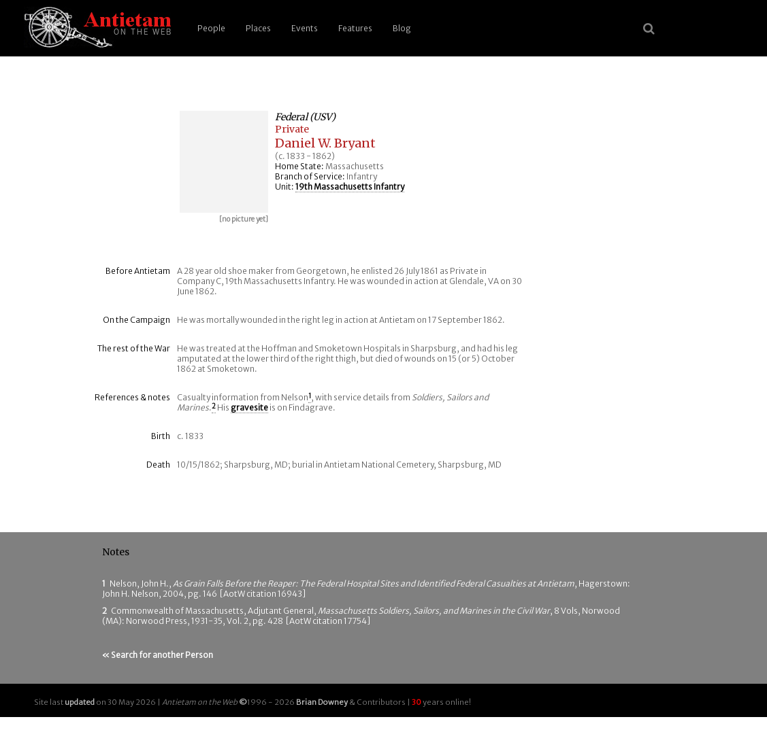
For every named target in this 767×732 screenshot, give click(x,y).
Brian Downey (322, 702)
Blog (402, 28)
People (211, 28)
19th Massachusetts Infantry (349, 186)
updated (80, 702)
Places (258, 28)
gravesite (249, 407)
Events (304, 28)
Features (355, 28)
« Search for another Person (157, 655)
